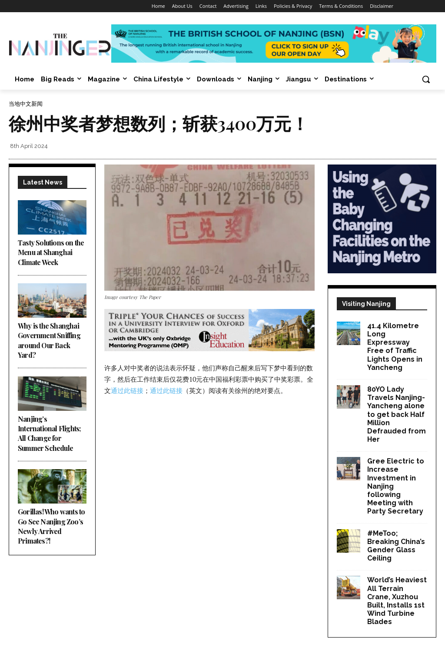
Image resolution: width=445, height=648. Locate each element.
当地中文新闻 (26, 104)
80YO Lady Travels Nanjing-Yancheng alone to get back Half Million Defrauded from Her (396, 414)
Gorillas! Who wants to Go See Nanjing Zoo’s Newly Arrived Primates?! (51, 526)
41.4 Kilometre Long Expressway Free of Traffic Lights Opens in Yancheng (394, 347)
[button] (425, 79)
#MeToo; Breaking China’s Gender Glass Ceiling (396, 546)
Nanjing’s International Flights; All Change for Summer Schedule (49, 433)
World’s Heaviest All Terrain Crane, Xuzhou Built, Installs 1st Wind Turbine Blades (397, 601)
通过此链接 (127, 390)
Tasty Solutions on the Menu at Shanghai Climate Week (51, 252)
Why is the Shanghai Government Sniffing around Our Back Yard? (49, 340)
